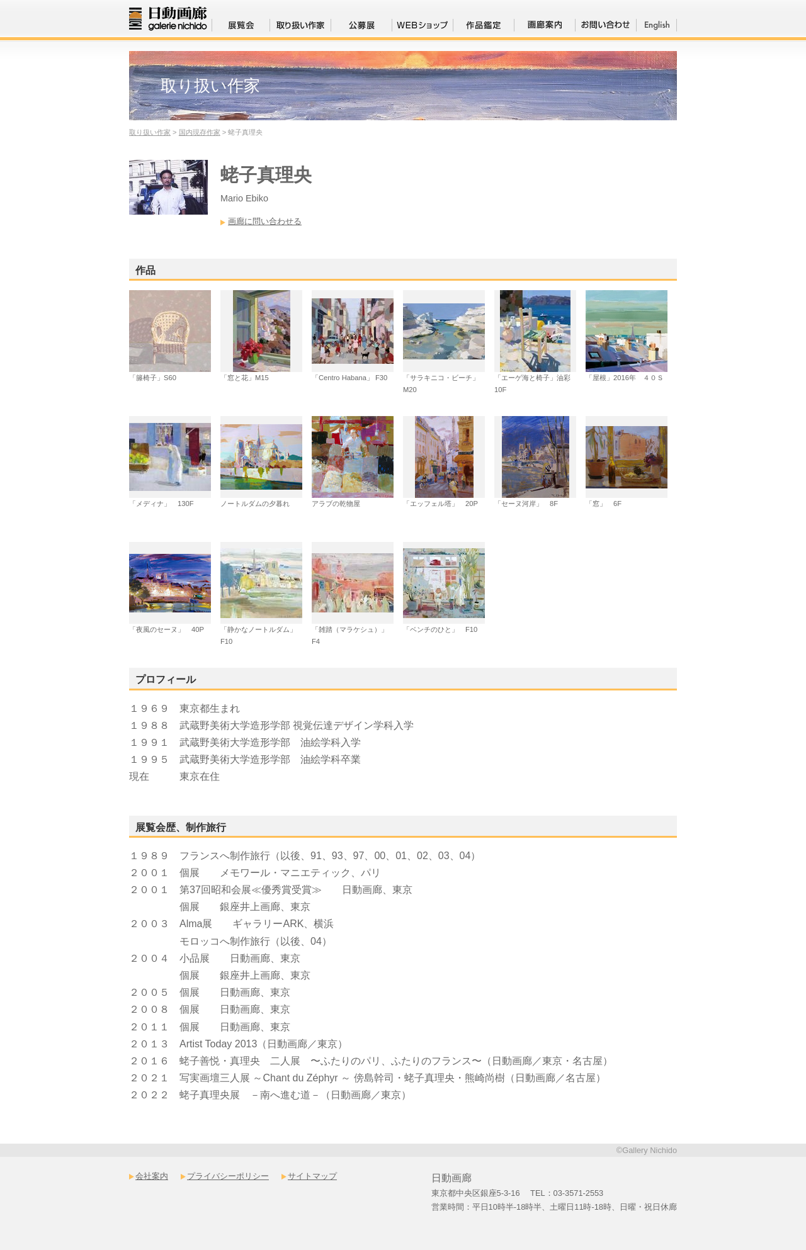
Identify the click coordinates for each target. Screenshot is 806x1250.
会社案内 (151, 1176)
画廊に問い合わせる (265, 221)
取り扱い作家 (150, 132)
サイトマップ (312, 1176)
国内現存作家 (199, 132)
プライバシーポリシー (228, 1176)
